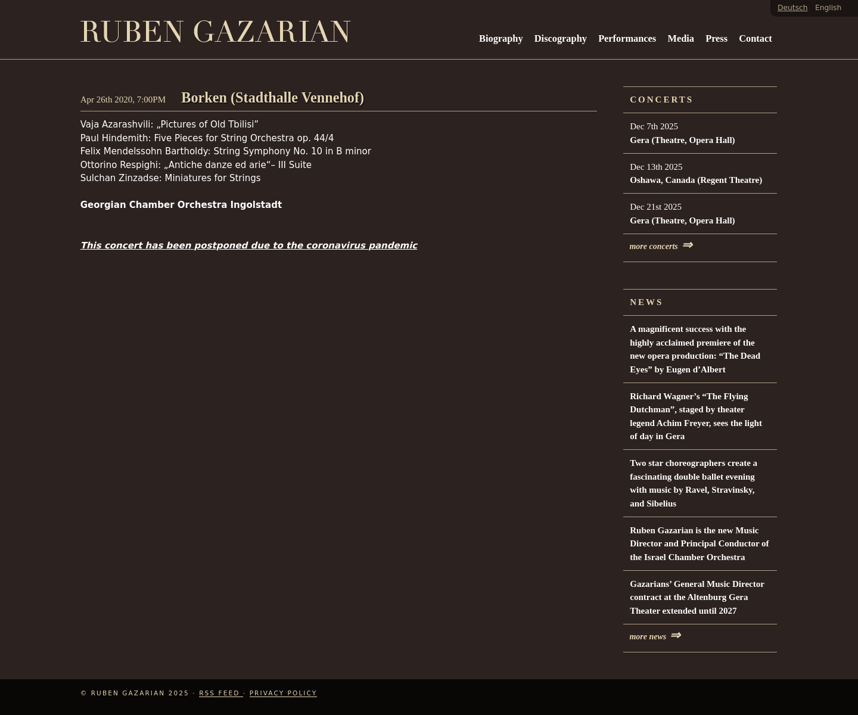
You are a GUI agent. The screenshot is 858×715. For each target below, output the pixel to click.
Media (680, 38)
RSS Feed (221, 693)
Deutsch (793, 8)
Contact (755, 38)
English (828, 8)
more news (654, 636)
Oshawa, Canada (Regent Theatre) (696, 180)
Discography (560, 38)
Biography (501, 38)
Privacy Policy (284, 693)
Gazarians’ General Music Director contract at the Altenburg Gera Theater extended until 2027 (697, 597)
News (646, 302)
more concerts (660, 246)
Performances (627, 38)
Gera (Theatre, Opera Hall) (682, 140)
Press (716, 38)
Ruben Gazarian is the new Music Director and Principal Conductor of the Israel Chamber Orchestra (699, 544)
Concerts (662, 99)
